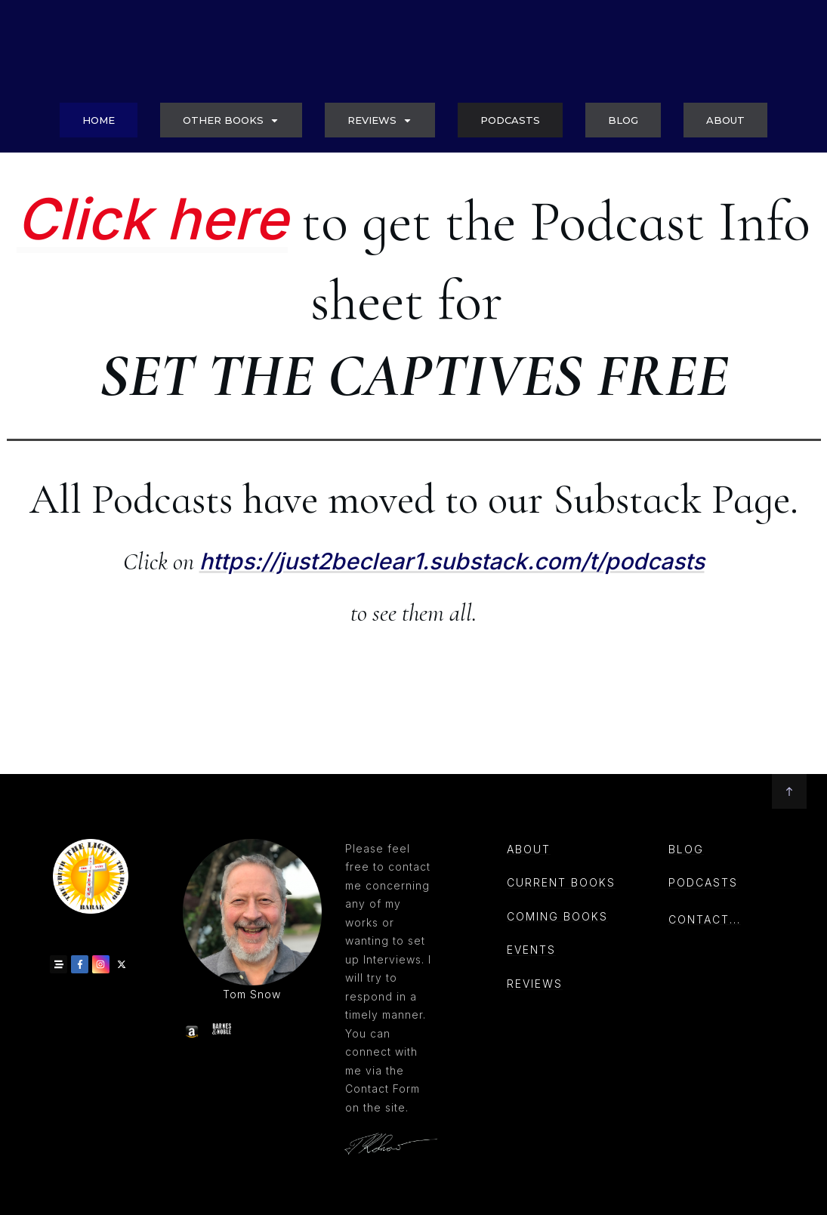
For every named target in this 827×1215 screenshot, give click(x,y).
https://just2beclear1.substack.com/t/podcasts (452, 643)
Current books (561, 882)
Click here (152, 301)
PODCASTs (703, 882)
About (529, 848)
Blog (686, 848)
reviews (535, 983)
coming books (557, 916)
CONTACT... (704, 919)
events (531, 949)
